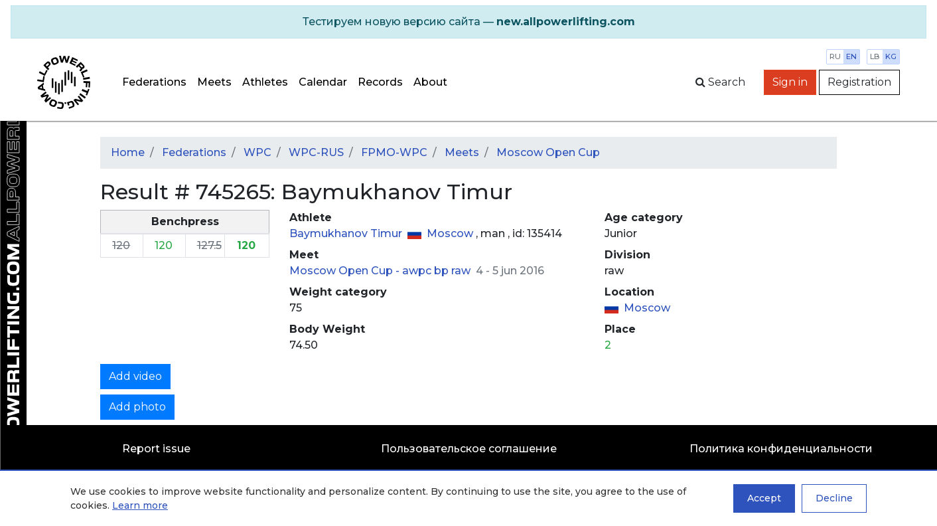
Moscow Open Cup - (345, 270)
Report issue (156, 448)
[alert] (468, 22)
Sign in (790, 82)
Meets (214, 82)
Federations (154, 82)
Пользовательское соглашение (469, 448)
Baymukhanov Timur (347, 233)
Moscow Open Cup (548, 152)
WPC (257, 152)
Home (128, 152)
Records (380, 82)
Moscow (451, 233)
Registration (859, 82)
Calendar (323, 82)
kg (891, 56)
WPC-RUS (316, 152)
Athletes (265, 82)
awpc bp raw (437, 270)
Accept (764, 498)
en (851, 56)
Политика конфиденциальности (781, 448)
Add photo (137, 406)
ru (835, 56)
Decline (834, 498)
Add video (135, 376)
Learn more (140, 505)
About (430, 82)
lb (875, 56)
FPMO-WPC (394, 152)
